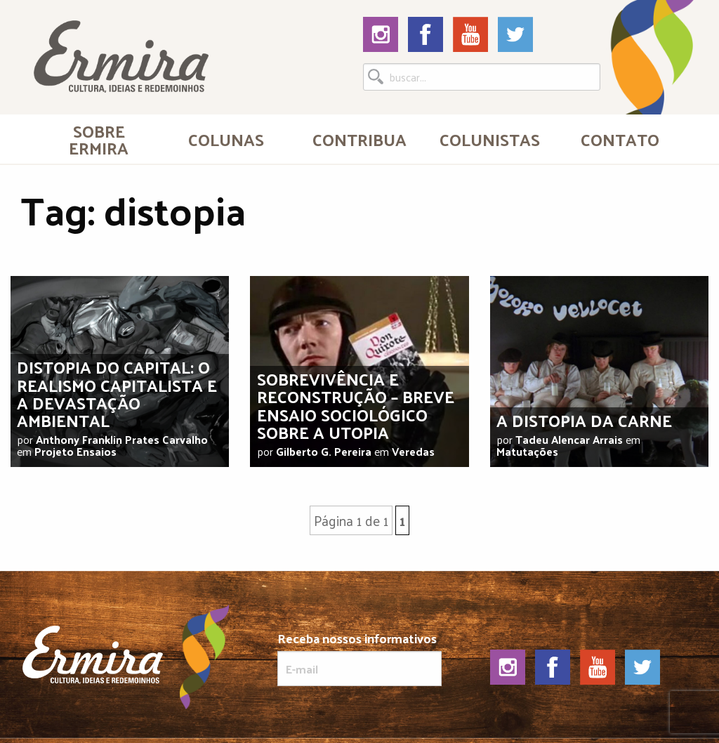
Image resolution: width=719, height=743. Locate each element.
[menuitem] (99, 139)
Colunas (226, 139)
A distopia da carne (584, 420)
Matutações (527, 451)
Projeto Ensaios (75, 451)
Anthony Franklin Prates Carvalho (122, 439)
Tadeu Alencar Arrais (569, 439)
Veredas (413, 451)
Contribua (359, 139)
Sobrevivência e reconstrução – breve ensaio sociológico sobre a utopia (355, 405)
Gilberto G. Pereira (323, 451)
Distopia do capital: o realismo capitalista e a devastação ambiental (117, 393)
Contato (620, 139)
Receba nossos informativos (359, 658)
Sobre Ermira (98, 139)
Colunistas (490, 139)
